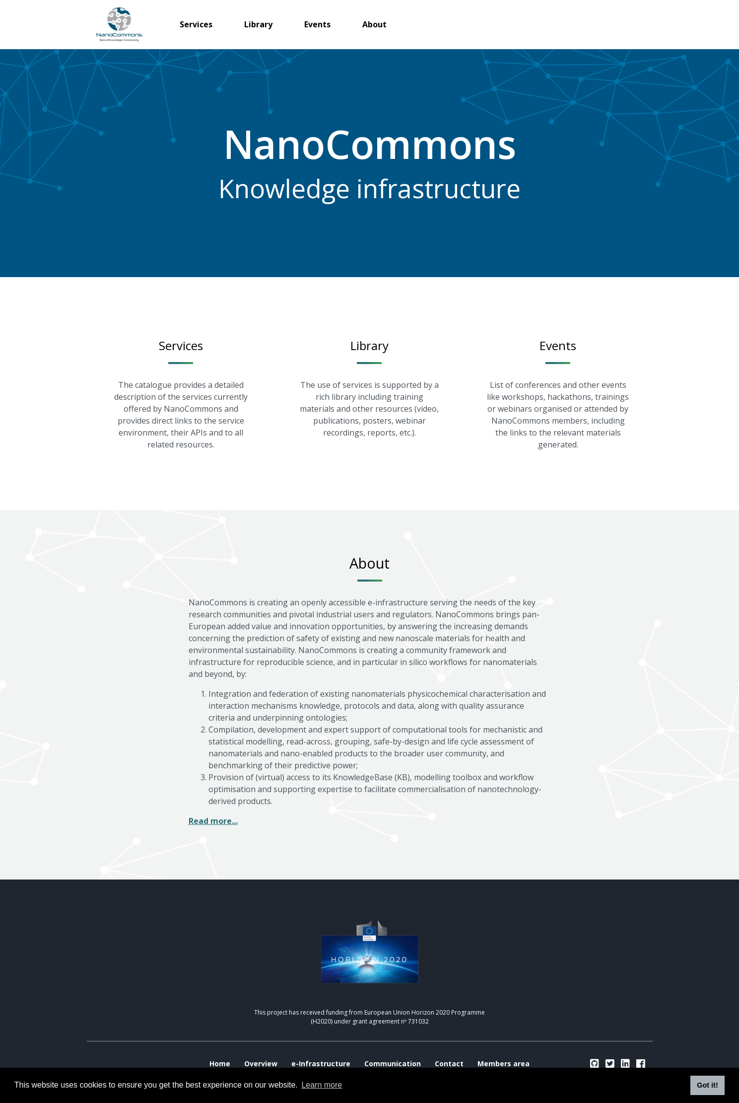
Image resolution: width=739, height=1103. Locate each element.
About (374, 24)
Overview (260, 1063)
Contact (449, 1063)
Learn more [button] (321, 1085)
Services (196, 24)
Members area (503, 1063)
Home (219, 1063)
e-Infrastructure (320, 1063)
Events (317, 24)
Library (258, 24)
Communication (392, 1063)
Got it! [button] (707, 1085)
